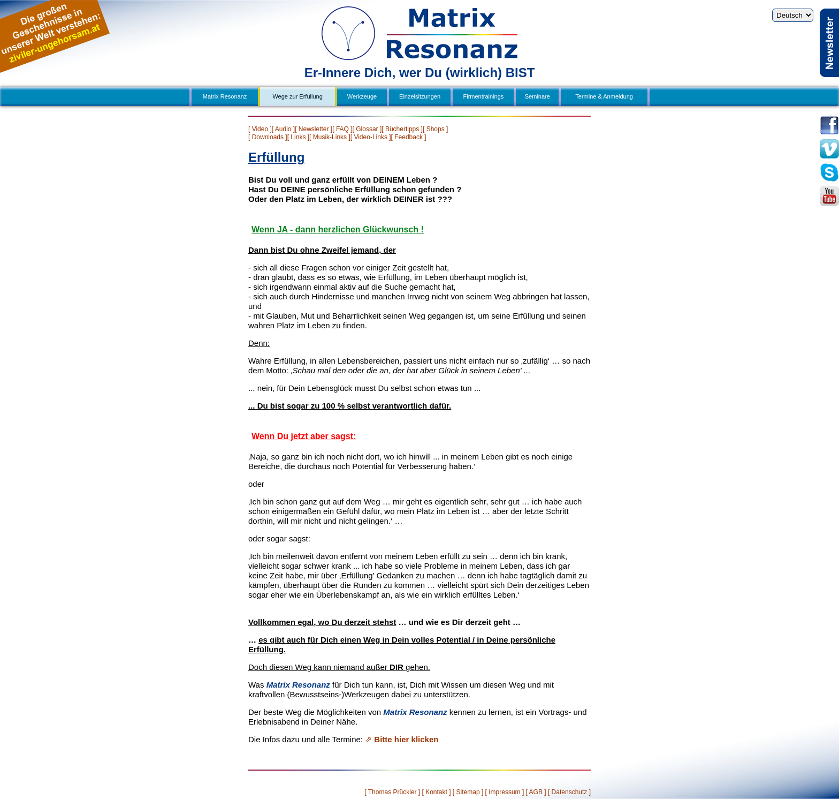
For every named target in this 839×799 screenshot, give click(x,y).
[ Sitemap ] (468, 792)
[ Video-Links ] (370, 137)
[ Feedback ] (408, 137)
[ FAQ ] (342, 129)
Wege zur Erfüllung (297, 96)
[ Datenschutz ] (569, 792)
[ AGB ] (536, 792)
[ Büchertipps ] (402, 129)
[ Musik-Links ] (329, 137)
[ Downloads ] (267, 137)
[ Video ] (260, 129)
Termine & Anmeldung (604, 96)
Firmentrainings (483, 96)
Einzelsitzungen (419, 96)
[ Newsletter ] (313, 129)
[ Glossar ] (367, 129)
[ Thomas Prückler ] (392, 792)
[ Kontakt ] (436, 792)
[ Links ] (298, 137)
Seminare (537, 96)
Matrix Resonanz (225, 96)
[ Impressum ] (504, 792)
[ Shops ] (435, 129)
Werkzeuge (362, 96)
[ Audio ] (283, 129)
